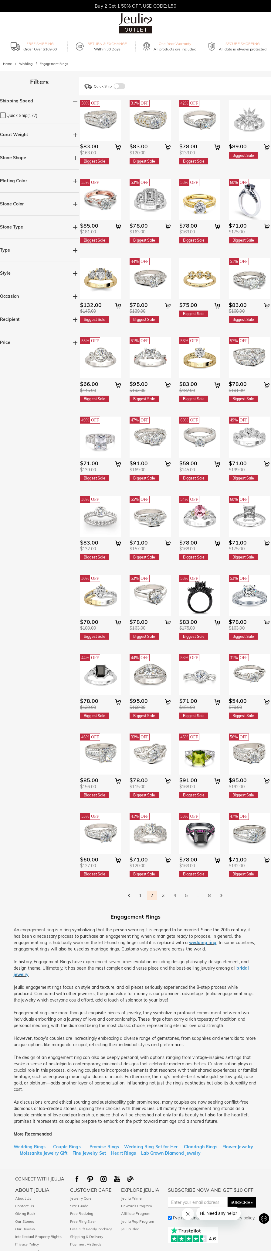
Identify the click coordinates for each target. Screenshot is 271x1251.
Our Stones (24, 1221)
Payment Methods (85, 1244)
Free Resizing (81, 1213)
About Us (23, 1198)
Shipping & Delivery (86, 1236)
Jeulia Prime (131, 1198)
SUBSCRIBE (242, 1202)
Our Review (25, 1229)
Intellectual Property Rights (38, 1236)
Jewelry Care (81, 1198)
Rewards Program (136, 1206)
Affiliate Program (136, 1213)
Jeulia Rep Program (137, 1221)
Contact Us (24, 1206)
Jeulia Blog (130, 1229)
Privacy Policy (27, 1244)
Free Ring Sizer (83, 1221)
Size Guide (79, 1206)
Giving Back (25, 1213)
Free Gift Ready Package (91, 1229)
